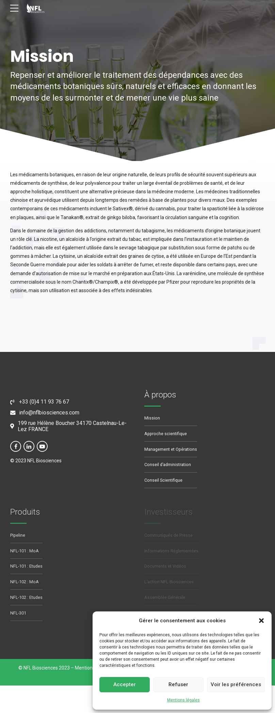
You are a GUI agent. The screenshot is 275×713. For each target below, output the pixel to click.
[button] (261, 620)
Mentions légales (183, 700)
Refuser (178, 684)
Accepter (124, 684)
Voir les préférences (236, 684)
